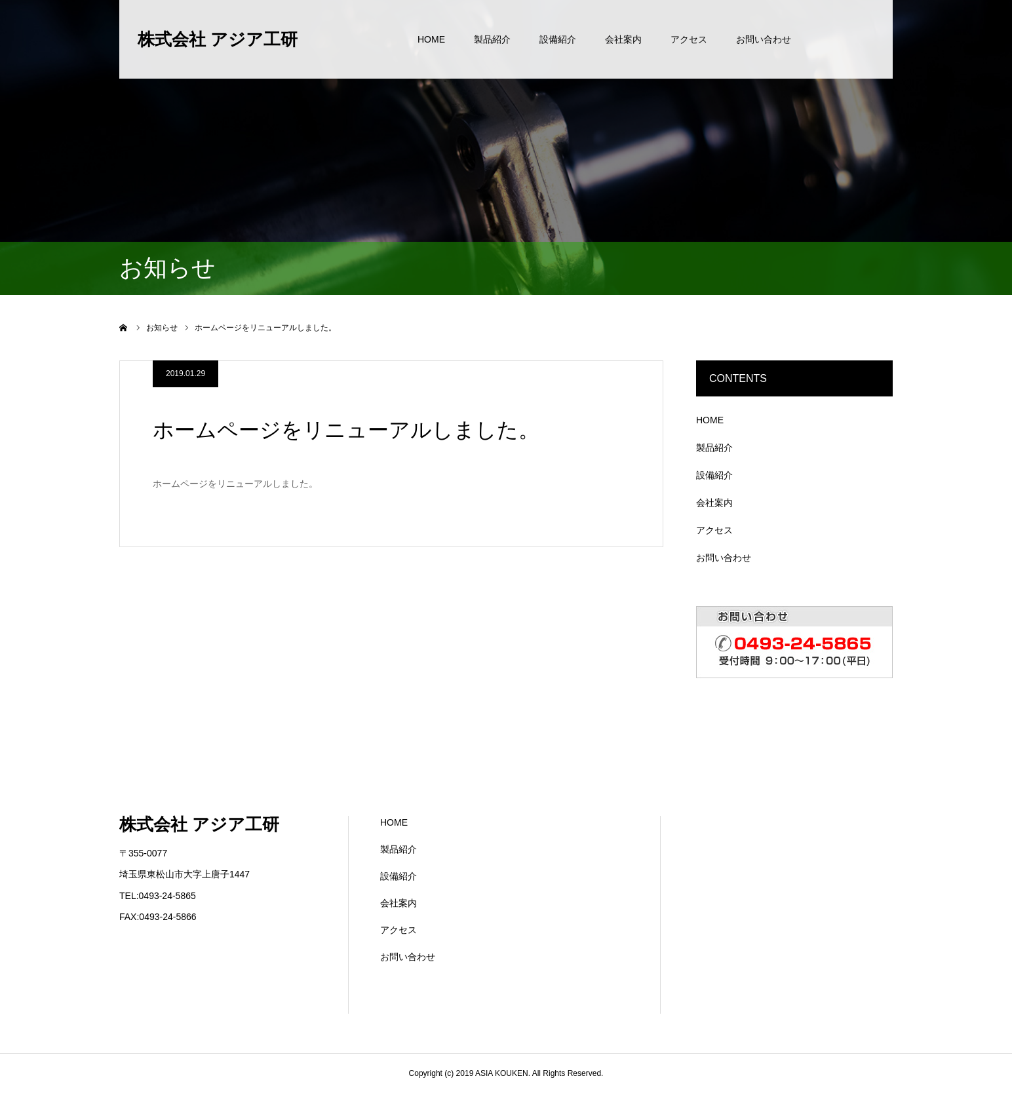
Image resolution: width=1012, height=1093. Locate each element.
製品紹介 (492, 39)
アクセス (689, 39)
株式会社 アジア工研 (218, 39)
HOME (431, 39)
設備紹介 (557, 39)
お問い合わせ (763, 39)
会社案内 (623, 39)
